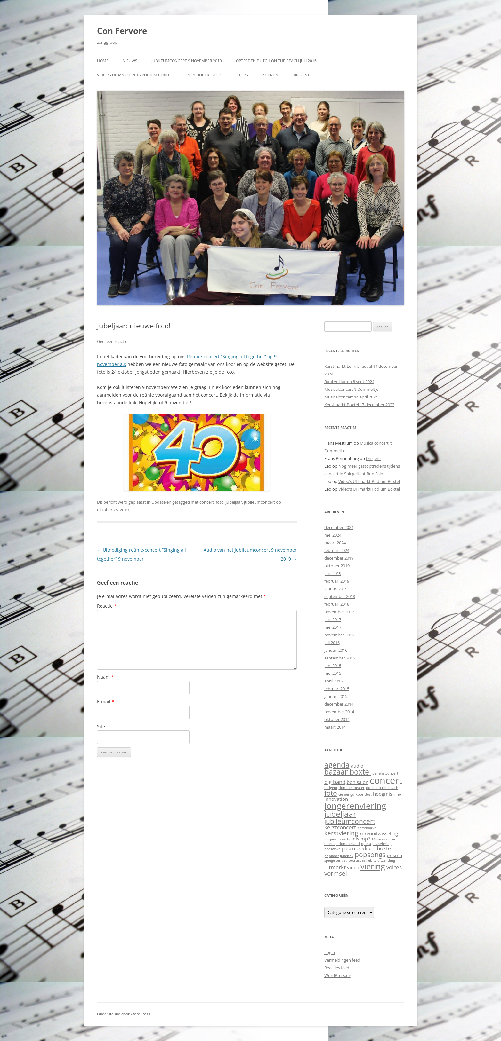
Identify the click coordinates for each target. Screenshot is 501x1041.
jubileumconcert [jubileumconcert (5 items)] (349, 821)
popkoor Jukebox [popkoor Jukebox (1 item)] (338, 856)
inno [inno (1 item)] (397, 794)
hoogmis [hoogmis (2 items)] (382, 794)
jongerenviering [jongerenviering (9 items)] (355, 805)
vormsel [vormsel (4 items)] (335, 873)
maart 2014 (335, 727)
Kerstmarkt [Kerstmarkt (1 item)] (366, 828)
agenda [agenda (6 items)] (337, 765)
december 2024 (338, 527)
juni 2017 (332, 619)
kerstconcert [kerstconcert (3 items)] (340, 827)
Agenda (270, 75)
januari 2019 (335, 589)
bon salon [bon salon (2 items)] (357, 782)
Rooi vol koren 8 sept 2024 (349, 381)
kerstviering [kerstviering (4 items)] (341, 833)
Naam (105, 677)
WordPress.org (338, 975)
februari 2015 (336, 688)
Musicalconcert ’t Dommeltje (351, 389)
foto (220, 502)
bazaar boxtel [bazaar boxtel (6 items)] (347, 772)
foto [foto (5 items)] (330, 793)
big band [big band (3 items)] (334, 781)
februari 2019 (336, 581)
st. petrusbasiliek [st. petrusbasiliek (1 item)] (358, 860)
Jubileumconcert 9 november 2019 (186, 61)
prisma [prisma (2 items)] (394, 855)
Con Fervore (122, 30)
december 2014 (338, 704)
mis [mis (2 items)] (355, 838)
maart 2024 (335, 543)
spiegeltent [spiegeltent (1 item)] (333, 860)
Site (101, 726)
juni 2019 (332, 573)
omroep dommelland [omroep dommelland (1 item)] (342, 843)
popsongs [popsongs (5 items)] (370, 854)
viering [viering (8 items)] (372, 866)
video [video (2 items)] (353, 867)
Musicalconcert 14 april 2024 (351, 397)
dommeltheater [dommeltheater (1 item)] (352, 787)
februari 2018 (336, 604)
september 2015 (339, 658)
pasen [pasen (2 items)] (348, 848)
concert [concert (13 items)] (386, 780)
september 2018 (339, 596)
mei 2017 (332, 627)
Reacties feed (336, 968)
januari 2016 (335, 650)
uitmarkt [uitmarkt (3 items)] (335, 867)
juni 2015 (332, 665)
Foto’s (241, 75)
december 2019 (338, 558)
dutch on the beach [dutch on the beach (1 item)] (382, 787)
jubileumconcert (259, 502)
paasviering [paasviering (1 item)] (382, 843)
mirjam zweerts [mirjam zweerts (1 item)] (337, 839)
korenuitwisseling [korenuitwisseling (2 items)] (378, 833)
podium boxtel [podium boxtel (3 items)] (374, 848)
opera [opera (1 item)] (366, 843)
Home (103, 61)
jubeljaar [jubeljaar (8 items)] (340, 813)
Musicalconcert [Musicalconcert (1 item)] (384, 839)
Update (158, 502)
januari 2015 (335, 696)
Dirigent (301, 75)
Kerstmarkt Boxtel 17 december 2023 (359, 404)
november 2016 (339, 635)
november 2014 (339, 711)
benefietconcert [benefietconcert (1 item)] (385, 773)
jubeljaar (234, 502)
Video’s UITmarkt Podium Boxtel (369, 481)
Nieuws (130, 61)
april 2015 (333, 681)
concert (206, 502)
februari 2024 (336, 550)
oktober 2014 (337, 719)
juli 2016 (332, 642)
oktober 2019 (337, 566)
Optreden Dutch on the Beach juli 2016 (276, 61)
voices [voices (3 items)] (394, 867)
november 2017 (339, 612)
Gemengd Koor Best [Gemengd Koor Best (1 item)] (355, 794)
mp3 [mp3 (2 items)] (365, 838)
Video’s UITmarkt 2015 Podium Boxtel (134, 75)
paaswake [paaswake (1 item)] (332, 849)
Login (329, 952)
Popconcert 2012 (203, 75)
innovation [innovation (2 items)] (336, 799)
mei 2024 (332, 535)
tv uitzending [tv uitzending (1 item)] (384, 860)
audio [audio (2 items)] (357, 765)
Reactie (107, 606)
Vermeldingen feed (342, 960)
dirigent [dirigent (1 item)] (330, 787)
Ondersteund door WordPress (123, 1014)
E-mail (105, 701)
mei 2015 (332, 673)
